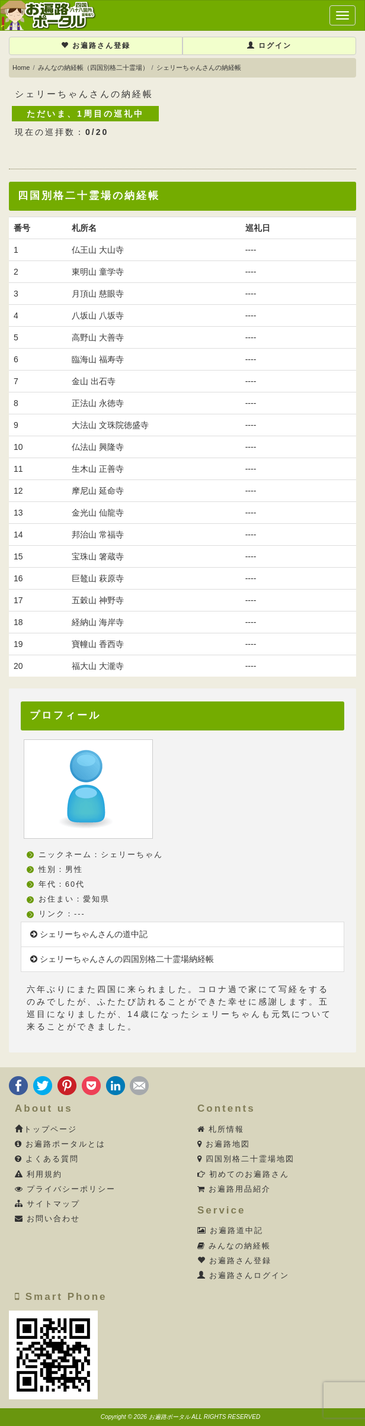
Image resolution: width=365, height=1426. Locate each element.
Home (21, 67)
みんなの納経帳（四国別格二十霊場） (93, 67)
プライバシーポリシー (65, 1189)
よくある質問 (47, 1159)
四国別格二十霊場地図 (246, 1159)
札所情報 (221, 1129)
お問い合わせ (48, 1219)
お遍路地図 (224, 1144)
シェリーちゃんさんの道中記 (89, 934)
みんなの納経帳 (234, 1246)
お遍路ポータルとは (60, 1144)
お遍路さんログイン (243, 1276)
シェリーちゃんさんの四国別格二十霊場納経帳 (122, 959)
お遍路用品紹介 (234, 1189)
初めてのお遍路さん (243, 1174)
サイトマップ (48, 1204)
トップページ (46, 1129)
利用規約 (39, 1174)
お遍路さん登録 (95, 45)
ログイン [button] (269, 45)
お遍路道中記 (230, 1231)
